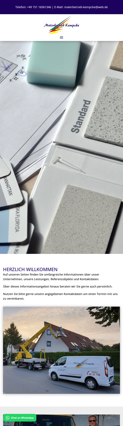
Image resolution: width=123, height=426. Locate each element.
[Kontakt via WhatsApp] (19, 418)
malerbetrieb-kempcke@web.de (86, 7)
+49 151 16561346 (39, 7)
